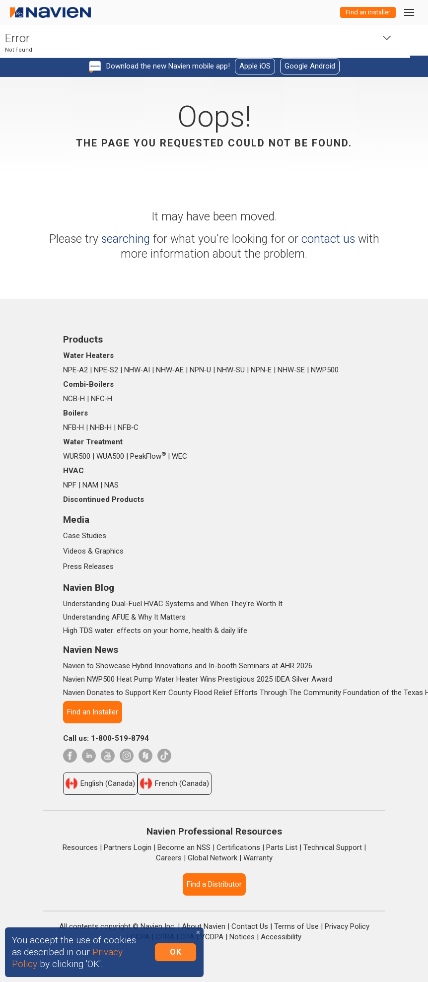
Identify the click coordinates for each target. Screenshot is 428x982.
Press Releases (88, 566)
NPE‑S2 (106, 369)
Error (17, 38)
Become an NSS (184, 847)
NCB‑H (74, 398)
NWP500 (325, 369)
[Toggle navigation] (409, 12)
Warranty (258, 857)
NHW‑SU (231, 369)
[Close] (198, 932)
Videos (74, 551)
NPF (69, 485)
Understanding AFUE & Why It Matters (124, 617)
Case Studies (84, 535)
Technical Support (332, 847)
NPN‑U (200, 369)
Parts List (281, 847)
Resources (80, 847)
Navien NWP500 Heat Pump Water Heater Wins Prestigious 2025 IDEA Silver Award (197, 679)
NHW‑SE (291, 369)
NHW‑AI (137, 369)
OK (175, 952)
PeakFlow (148, 456)
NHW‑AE (170, 369)
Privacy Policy (347, 926)
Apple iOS (255, 66)
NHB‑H (101, 427)
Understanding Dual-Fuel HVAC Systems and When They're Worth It (173, 603)
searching (125, 239)
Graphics (109, 551)
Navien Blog (88, 587)
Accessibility (281, 936)
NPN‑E (261, 369)
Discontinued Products (103, 499)
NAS (111, 485)
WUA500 (110, 456)
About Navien (203, 926)
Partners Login (127, 847)
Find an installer (368, 12)
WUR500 (76, 456)
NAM (90, 485)
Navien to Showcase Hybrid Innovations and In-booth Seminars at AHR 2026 (187, 665)
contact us (328, 239)
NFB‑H (73, 427)
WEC (179, 456)
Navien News (90, 649)
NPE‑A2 (75, 369)
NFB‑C (128, 427)
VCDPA (211, 936)
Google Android (310, 66)
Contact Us (249, 926)
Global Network (212, 857)
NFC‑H (101, 398)
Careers (169, 857)
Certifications (238, 847)
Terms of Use (296, 926)
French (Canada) (174, 783)
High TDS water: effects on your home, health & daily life (155, 630)
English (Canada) (100, 783)
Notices (242, 936)
